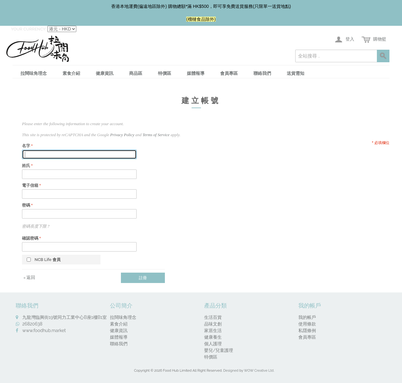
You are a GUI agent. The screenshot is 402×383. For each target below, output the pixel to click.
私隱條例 (307, 330)
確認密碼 (30, 238)
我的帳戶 (307, 317)
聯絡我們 (262, 73)
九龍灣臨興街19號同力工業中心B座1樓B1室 (64, 317)
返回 (29, 277)
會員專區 (229, 73)
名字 (26, 145)
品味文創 (213, 323)
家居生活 (213, 330)
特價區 (164, 73)
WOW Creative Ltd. (259, 371)
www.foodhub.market (44, 330)
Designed (231, 371)
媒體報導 (195, 73)
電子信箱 (30, 185)
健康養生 (213, 337)
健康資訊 (104, 73)
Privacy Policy (122, 134)
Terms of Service (156, 134)
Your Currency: (28, 29)
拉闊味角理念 (33, 73)
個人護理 (213, 343)
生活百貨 (213, 317)
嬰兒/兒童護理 (218, 350)
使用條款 (307, 323)
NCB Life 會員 (48, 259)
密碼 (26, 205)
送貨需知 (295, 73)
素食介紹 (71, 73)
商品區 (135, 73)
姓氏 (26, 165)
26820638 (32, 323)
